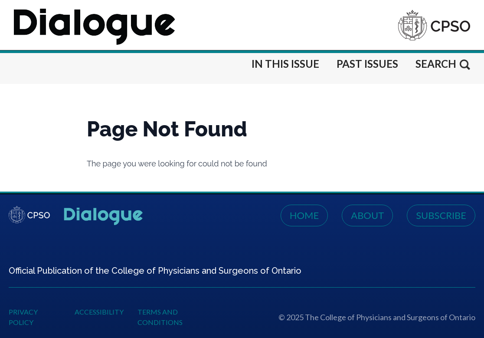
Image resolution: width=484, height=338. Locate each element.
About (367, 215)
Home (304, 215)
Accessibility (99, 312)
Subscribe (441, 215)
